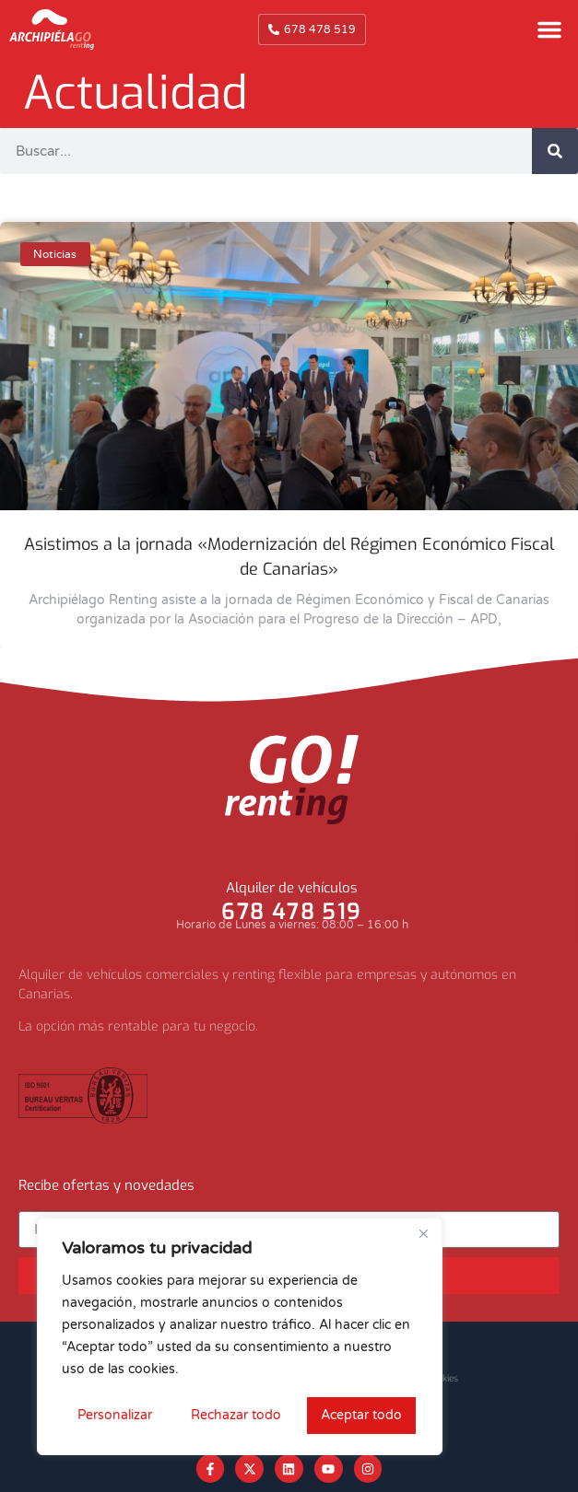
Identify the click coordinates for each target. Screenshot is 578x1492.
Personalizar (114, 1415)
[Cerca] (423, 1233)
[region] (239, 1336)
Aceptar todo (361, 1415)
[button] (549, 29)
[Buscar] (555, 151)
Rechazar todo (236, 1415)
